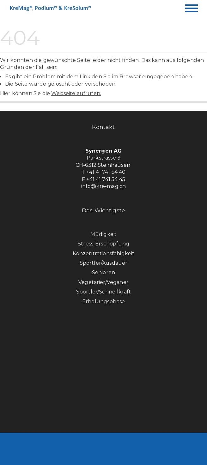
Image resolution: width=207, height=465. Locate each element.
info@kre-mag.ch (103, 186)
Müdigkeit (103, 234)
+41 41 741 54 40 (106, 172)
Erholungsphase (103, 302)
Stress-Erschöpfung (103, 244)
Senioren (103, 272)
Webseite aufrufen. (76, 93)
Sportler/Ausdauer (104, 263)
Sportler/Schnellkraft (103, 292)
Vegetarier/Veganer (103, 282)
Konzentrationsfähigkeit (104, 254)
